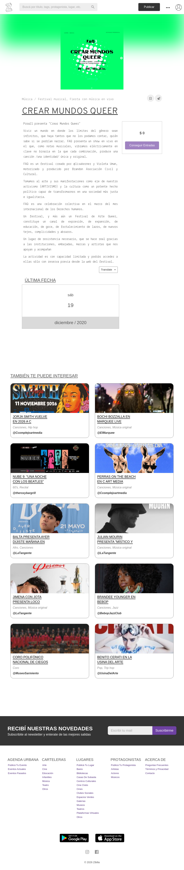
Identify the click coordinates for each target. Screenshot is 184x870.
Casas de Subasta (86, 777)
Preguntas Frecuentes (156, 765)
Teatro (45, 785)
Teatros (80, 809)
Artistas (115, 769)
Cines (79, 789)
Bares (80, 769)
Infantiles (47, 777)
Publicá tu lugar (85, 765)
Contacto (150, 773)
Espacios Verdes (85, 797)
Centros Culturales (86, 781)
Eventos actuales (17, 769)
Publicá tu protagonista (123, 765)
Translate (108, 269)
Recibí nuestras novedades (50, 728)
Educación (47, 773)
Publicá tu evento (17, 765)
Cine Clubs (82, 785)
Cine (44, 769)
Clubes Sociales (85, 793)
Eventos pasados (17, 773)
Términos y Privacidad (157, 769)
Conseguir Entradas (142, 145)
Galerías (81, 801)
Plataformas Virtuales (88, 813)
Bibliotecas (82, 773)
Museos (81, 805)
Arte (44, 765)
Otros (45, 789)
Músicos (115, 777)
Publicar (149, 6)
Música (46, 781)
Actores (115, 773)
